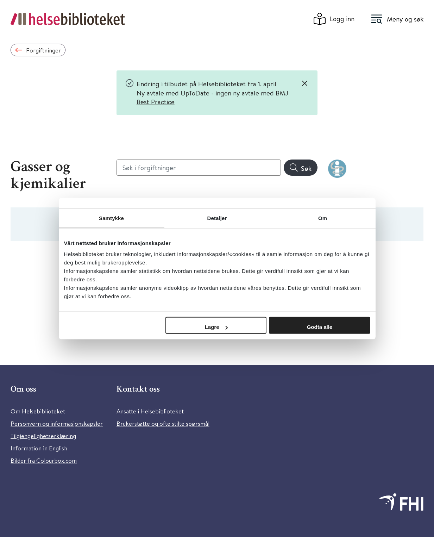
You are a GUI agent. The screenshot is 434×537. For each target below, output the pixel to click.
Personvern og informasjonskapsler (57, 423)
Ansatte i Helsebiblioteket (150, 411)
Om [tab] (322, 218)
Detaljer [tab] (217, 218)
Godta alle (320, 327)
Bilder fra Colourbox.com (44, 460)
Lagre (216, 327)
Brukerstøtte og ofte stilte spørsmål (163, 423)
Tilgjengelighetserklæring (43, 436)
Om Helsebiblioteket (38, 411)
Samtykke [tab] (111, 218)
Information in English (39, 448)
